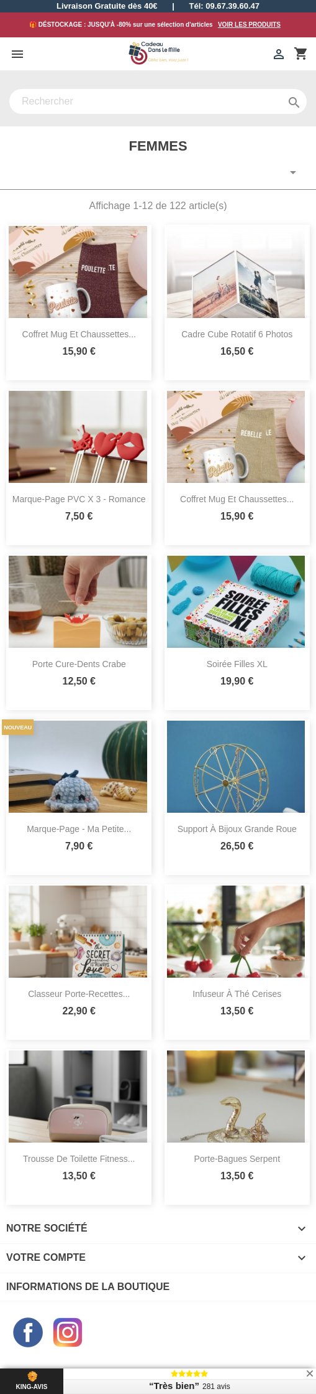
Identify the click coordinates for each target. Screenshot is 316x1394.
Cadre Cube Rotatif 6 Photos (236, 334)
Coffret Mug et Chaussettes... (79, 334)
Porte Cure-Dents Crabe (79, 664)
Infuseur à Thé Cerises (236, 994)
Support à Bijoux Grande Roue (237, 829)
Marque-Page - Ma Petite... (79, 829)
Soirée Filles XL (237, 664)
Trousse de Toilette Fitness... (79, 1159)
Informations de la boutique (87, 1286)
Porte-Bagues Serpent (237, 1159)
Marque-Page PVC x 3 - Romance (79, 499)
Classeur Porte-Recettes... (79, 994)
